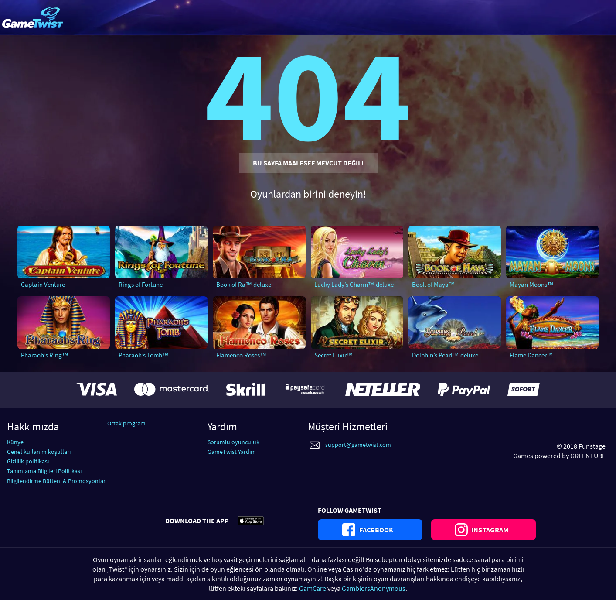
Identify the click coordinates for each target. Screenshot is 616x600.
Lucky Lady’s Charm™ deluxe (354, 284)
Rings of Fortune (141, 284)
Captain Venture (43, 284)
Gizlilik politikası (28, 461)
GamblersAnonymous (373, 588)
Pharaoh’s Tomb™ (144, 355)
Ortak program (126, 423)
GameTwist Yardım (232, 452)
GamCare (312, 588)
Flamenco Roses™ (241, 355)
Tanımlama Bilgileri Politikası (44, 471)
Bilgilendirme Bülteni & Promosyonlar (56, 481)
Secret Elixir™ (333, 355)
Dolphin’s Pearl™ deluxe (445, 355)
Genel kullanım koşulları (39, 452)
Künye (15, 442)
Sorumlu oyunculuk (233, 442)
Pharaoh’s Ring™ (44, 355)
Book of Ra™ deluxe (243, 284)
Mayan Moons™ (532, 284)
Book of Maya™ (433, 284)
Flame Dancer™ (531, 355)
